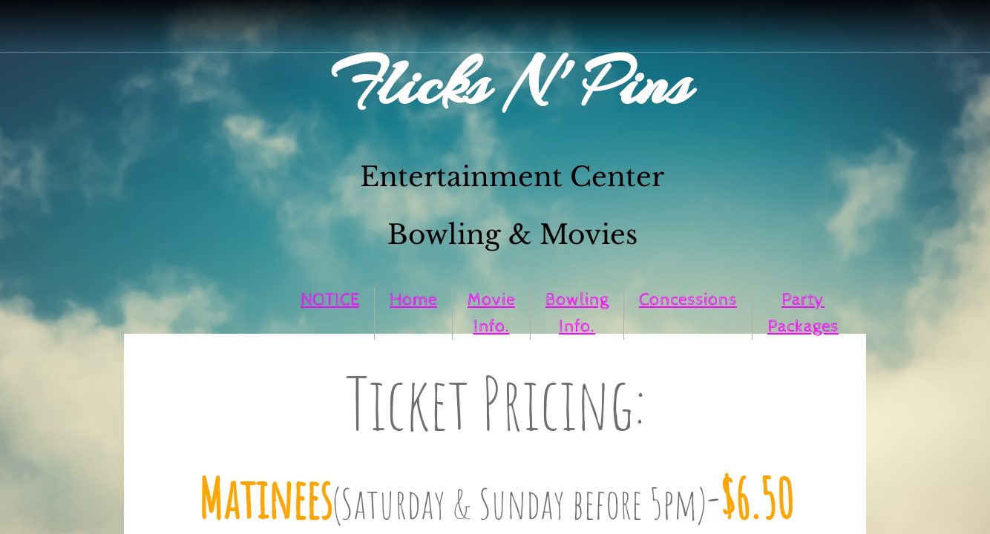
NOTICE (330, 299)
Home (413, 299)
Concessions (688, 299)
